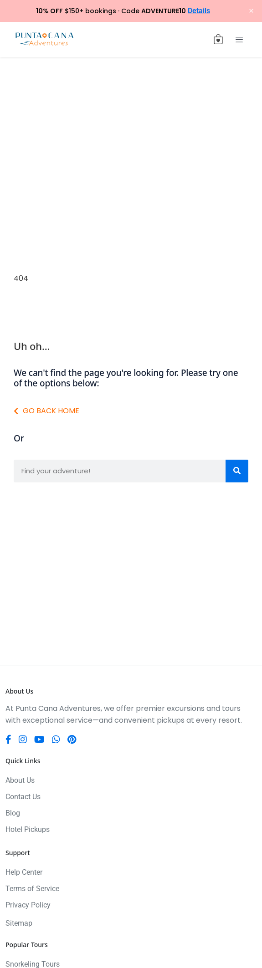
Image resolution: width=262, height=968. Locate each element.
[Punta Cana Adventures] (44, 39)
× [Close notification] (251, 11)
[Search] (237, 471)
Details (199, 10)
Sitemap (18, 923)
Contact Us (23, 796)
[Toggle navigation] (239, 39)
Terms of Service (32, 888)
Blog (12, 813)
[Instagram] (23, 739)
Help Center (23, 872)
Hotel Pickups (27, 829)
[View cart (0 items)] (218, 39)
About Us (20, 780)
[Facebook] (8, 739)
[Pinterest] (71, 739)
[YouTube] (39, 739)
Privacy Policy (28, 905)
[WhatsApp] (56, 739)
